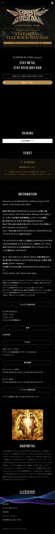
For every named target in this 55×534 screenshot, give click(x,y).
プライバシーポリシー (9, 516)
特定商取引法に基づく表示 (11, 520)
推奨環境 (5, 504)
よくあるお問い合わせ (9, 508)
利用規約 (5, 512)
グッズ (11, 172)
